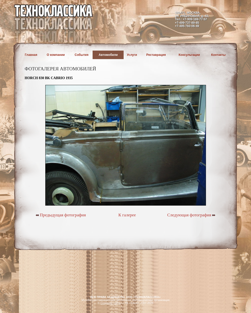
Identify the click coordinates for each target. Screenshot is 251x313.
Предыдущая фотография (61, 215)
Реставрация (156, 55)
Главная (31, 55)
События (81, 55)
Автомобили (108, 55)
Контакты (218, 55)
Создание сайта (110, 302)
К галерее (127, 215)
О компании (56, 55)
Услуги (132, 55)
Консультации (189, 55)
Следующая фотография (191, 215)
